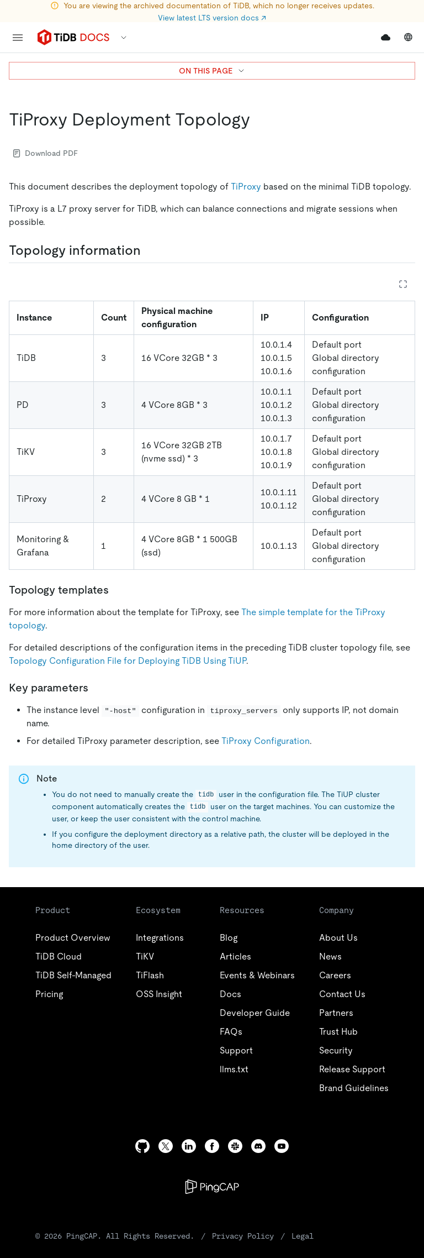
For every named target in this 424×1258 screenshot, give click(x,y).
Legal (303, 1235)
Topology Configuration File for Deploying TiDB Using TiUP (127, 661)
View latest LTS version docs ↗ (212, 17)
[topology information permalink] (149, 250)
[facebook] (212, 1146)
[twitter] (165, 1146)
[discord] (258, 1146)
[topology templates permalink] (117, 589)
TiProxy (246, 186)
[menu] (18, 38)
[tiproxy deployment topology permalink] (259, 119)
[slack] (235, 1146)
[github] (142, 1146)
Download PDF (45, 153)
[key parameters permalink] (97, 687)
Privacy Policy (243, 1235)
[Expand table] (403, 284)
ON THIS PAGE (212, 70)
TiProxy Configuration (265, 741)
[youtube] (281, 1146)
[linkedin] (188, 1146)
